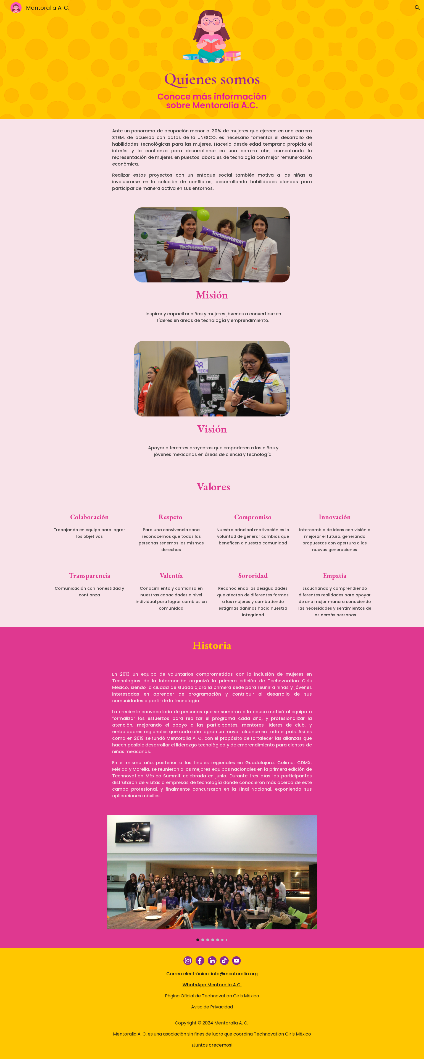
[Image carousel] (212, 878)
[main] (212, 159)
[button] (417, 7)
